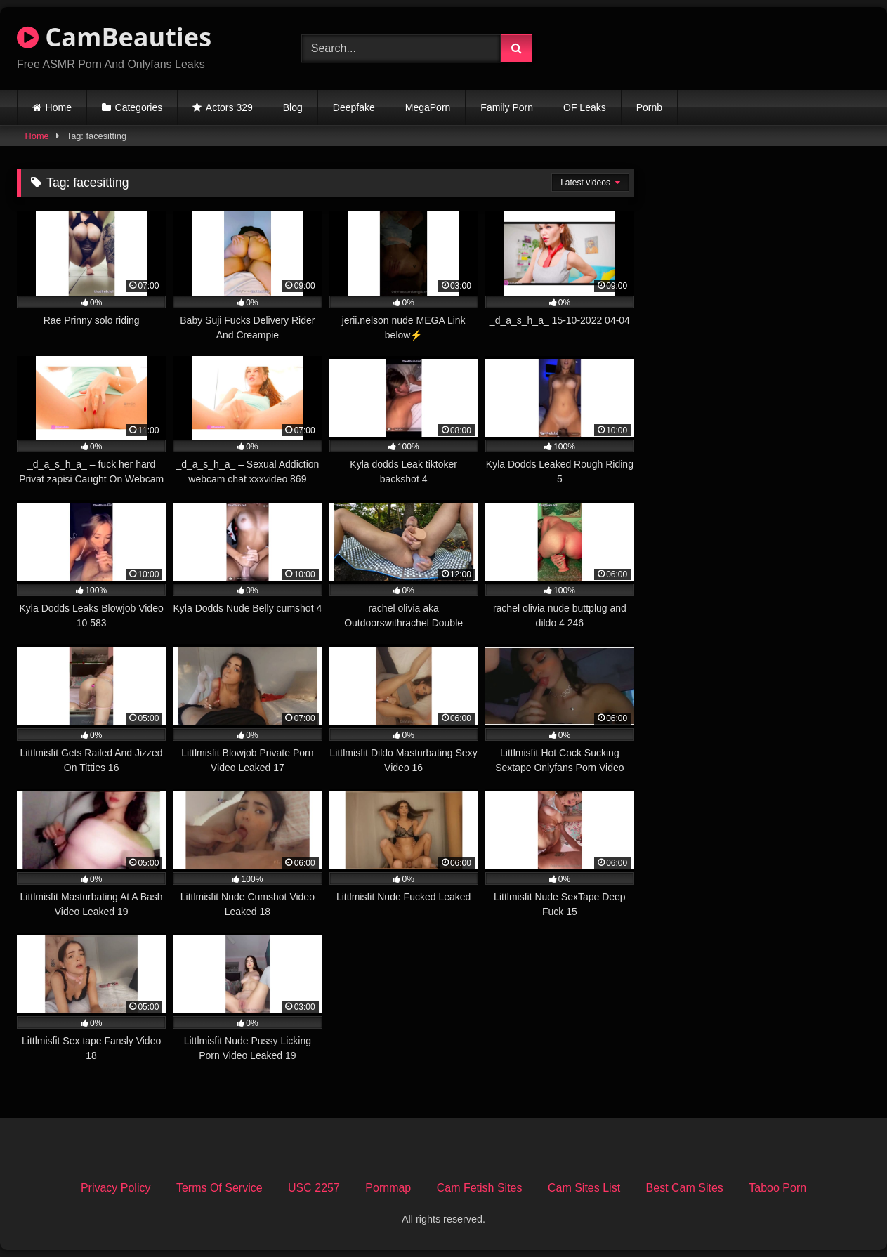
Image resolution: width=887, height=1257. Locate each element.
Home (59, 107)
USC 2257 (314, 1188)
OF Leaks (584, 107)
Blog (293, 107)
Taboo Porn (777, 1188)
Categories (139, 107)
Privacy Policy (116, 1188)
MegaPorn (428, 107)
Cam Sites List (584, 1188)
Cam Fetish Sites (480, 1188)
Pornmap (388, 1188)
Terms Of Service (219, 1188)
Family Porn (506, 107)
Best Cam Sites (684, 1188)
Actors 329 (229, 107)
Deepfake (354, 107)
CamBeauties (114, 37)
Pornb (649, 107)
